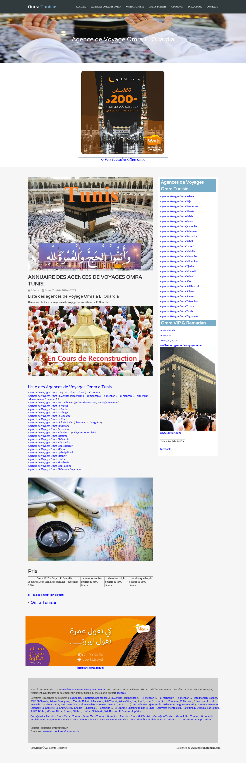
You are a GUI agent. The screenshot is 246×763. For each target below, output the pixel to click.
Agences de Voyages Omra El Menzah (49, 395)
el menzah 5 (131, 698)
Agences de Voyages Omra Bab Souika (49, 442)
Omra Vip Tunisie (201, 719)
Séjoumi (188, 708)
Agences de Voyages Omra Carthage (48, 412)
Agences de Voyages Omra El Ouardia (48, 439)
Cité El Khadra (74, 708)
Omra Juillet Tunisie (187, 716)
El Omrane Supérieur (131, 711)
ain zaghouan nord (107, 402)
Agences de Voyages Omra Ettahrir (47, 455)
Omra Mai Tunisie (141, 716)
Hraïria (87, 711)
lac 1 (66, 392)
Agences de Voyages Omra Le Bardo (48, 409)
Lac (134, 701)
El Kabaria (97, 711)
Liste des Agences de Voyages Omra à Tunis (70, 387)
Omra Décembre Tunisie (142, 719)
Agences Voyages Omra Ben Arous (179, 206)
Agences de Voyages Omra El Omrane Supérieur (54, 469)
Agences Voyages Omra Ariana (177, 196)
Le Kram (60, 708)
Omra (42, 6)
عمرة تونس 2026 (168, 340)
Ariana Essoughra (59, 701)
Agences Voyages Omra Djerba (177, 266)
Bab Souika (213, 708)
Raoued (213, 698)
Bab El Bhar (147, 708)
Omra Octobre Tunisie (84, 719)
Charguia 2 (95, 422)
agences (121, 693)
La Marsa (201, 704)
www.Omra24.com (170, 432)
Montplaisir (90, 432)
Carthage (35, 708)
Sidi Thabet (110, 701)
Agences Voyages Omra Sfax (175, 281)
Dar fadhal (101, 698)
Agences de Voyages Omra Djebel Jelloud (50, 452)
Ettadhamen (201, 698)
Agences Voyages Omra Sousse (177, 296)
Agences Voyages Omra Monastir (178, 271)
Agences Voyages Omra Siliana (177, 291)
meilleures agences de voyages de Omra (84, 689)
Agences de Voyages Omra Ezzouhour (49, 429)
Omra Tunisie (135, 6)
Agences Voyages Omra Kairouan (178, 231)
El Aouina (94, 392)
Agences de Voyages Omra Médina (47, 449)
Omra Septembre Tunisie (55, 719)
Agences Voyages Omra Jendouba (178, 226)
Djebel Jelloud (64, 711)
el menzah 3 (110, 395)
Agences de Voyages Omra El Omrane (49, 425)
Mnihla (77, 701)
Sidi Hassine (111, 711)
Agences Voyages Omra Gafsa (176, 221)
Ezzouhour (134, 708)
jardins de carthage (85, 402)
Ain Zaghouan (140, 704)
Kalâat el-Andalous (92, 701)
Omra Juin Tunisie (163, 716)
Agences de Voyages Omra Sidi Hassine (49, 465)
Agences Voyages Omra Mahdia (177, 251)
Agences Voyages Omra (106, 6)
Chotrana (89, 698)
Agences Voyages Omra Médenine (179, 261)
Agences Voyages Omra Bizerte (177, 211)
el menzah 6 (149, 698)
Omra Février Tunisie (68, 716)
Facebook (165, 449)
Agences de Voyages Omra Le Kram (47, 419)
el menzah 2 (94, 395)
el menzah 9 (143, 395)
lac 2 (73, 392)
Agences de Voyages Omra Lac (45, 392)
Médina (50, 711)
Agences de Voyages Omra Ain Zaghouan (51, 402)
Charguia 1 (80, 422)
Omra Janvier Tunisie (42, 716)
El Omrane (121, 708)
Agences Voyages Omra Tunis (176, 311)
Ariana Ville (124, 701)
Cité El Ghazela (40, 701)
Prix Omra (195, 6)
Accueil (81, 6)
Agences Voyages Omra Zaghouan (179, 316)
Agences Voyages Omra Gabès (176, 216)
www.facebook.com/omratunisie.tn (62, 731)
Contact (212, 6)
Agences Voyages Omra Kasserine (178, 236)
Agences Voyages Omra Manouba (178, 256)
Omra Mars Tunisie (94, 716)
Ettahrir (77, 711)
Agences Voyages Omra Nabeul (177, 276)
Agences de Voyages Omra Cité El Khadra (51, 422)
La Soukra (75, 698)
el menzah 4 (127, 395)
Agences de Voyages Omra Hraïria (47, 459)
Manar (32, 399)
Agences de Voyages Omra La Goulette (49, 415)
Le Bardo (213, 704)
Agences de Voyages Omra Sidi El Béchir (50, 445)
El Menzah (116, 698)
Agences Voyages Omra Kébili (176, 241)
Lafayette (77, 432)
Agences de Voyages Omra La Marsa (48, 405)
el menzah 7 (167, 698)
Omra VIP (177, 6)
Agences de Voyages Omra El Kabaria (48, 462)
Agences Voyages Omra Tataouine (179, 301)
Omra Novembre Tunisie (112, 719)
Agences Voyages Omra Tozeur (177, 306)
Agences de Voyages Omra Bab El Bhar (49, 432)
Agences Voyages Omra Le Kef (176, 246)
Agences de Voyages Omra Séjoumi (47, 435)
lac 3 (82, 392)
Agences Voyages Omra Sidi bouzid (179, 286)
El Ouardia (200, 708)
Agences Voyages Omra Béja (175, 201)
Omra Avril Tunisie (117, 716)
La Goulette (48, 708)
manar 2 (52, 399)
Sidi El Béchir (37, 711)
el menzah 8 (184, 698)
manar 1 (41, 399)
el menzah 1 (77, 395)
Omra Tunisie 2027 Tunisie (173, 719)
